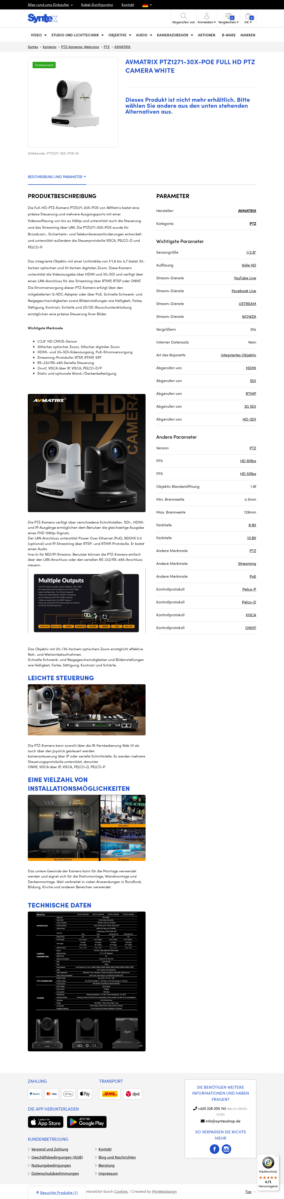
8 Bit (252, 525)
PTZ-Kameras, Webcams (80, 46)
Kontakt (128, 4)
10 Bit (251, 537)
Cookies (121, 1191)
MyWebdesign (164, 1191)
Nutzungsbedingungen (51, 1165)
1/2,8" (251, 252)
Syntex (33, 46)
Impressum (108, 1173)
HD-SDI (249, 419)
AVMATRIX (122, 46)
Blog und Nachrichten (117, 1157)
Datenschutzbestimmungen (55, 1173)
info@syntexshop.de (223, 1121)
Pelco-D (249, 602)
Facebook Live (244, 290)
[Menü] (276, 1157)
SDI (253, 380)
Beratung (106, 1165)
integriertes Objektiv (238, 355)
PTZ (107, 46)
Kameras (49, 46)
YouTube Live (245, 278)
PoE (253, 576)
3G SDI (250, 406)
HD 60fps (248, 460)
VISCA (251, 614)
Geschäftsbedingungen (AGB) (57, 1157)
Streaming (247, 563)
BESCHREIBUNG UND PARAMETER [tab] (57, 176)
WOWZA (249, 316)
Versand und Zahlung (49, 1149)
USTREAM (247, 303)
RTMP (251, 393)
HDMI (251, 367)
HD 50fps (248, 473)
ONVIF (250, 627)
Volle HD (249, 265)
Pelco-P (249, 589)
